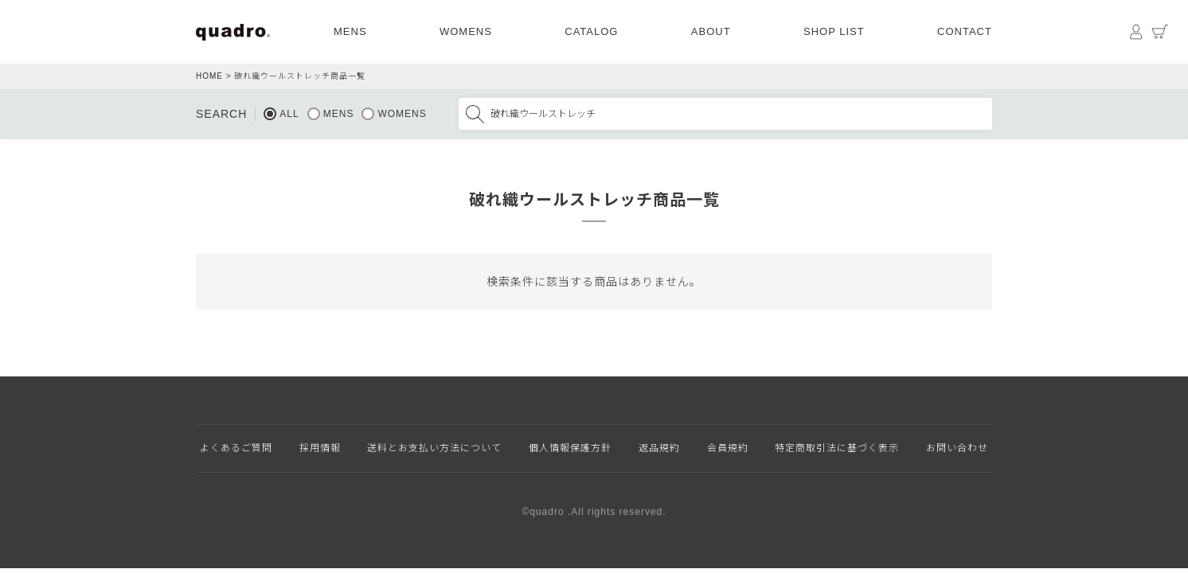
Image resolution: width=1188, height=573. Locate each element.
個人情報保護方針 (570, 448)
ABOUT (711, 31)
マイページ (1136, 32)
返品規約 (659, 448)
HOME (209, 76)
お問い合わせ (957, 448)
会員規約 (727, 448)
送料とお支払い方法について (434, 448)
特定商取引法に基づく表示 (837, 448)
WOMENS (466, 31)
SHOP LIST (834, 31)
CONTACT (964, 31)
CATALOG (591, 31)
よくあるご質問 (236, 448)
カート (1160, 32)
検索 (474, 114)
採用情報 (320, 448)
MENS (350, 31)
